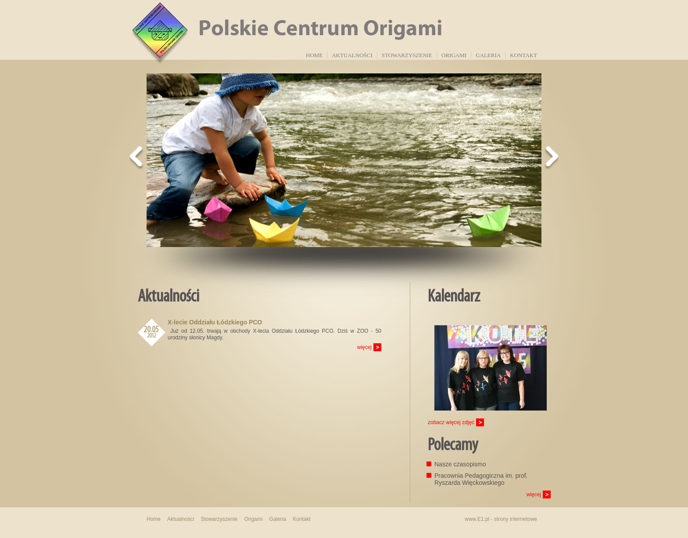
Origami (453, 55)
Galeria (488, 55)
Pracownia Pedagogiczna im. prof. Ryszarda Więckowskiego (480, 479)
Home (314, 55)
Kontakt (523, 55)
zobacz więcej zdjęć (451, 422)
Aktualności (352, 55)
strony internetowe (515, 519)
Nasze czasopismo (460, 464)
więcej (364, 347)
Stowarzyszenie (407, 55)
